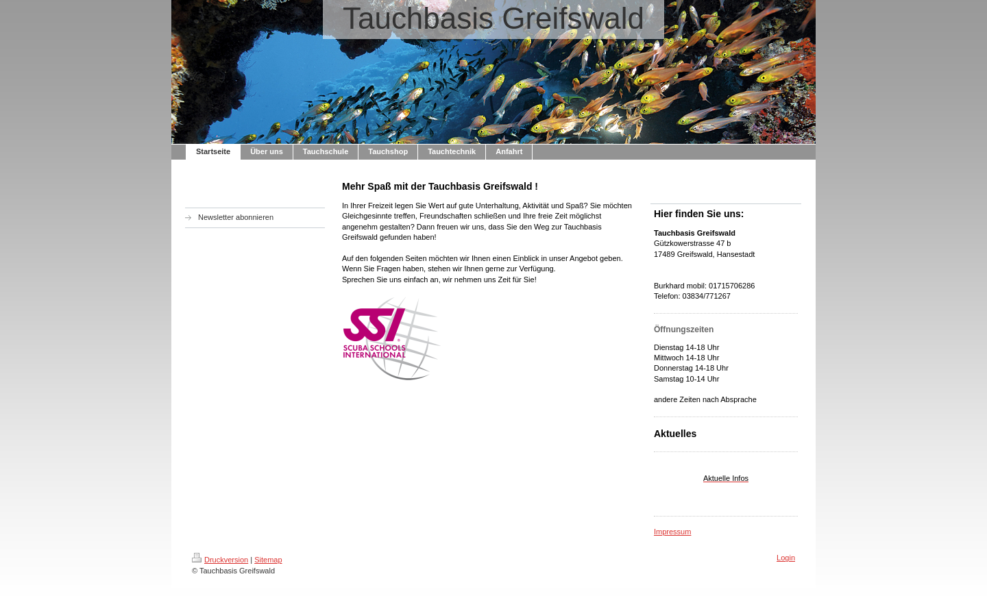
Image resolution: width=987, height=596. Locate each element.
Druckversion (220, 560)
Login (786, 558)
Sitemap (268, 560)
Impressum (672, 531)
